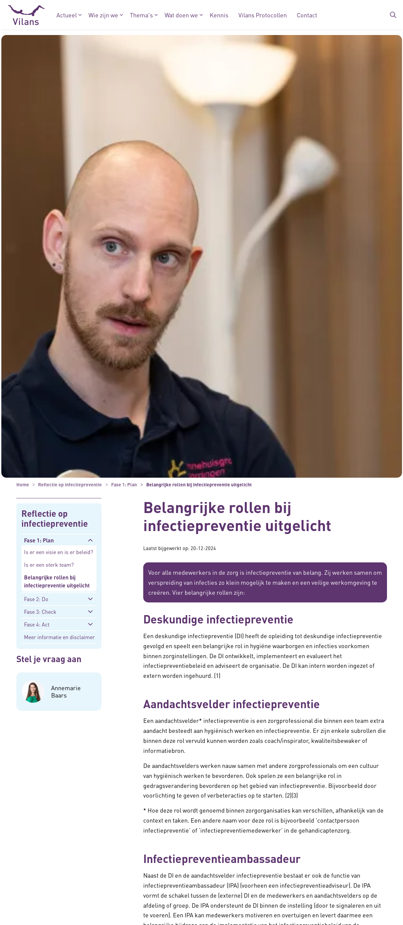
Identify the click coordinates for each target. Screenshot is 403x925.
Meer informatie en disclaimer (59, 636)
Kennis (218, 15)
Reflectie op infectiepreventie (54, 518)
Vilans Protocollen (262, 15)
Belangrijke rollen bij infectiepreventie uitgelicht (57, 581)
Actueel (66, 15)
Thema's (141, 15)
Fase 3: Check (40, 611)
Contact (306, 15)
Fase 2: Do (36, 598)
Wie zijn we (103, 15)
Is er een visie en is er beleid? (58, 551)
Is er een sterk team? (49, 564)
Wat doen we (181, 15)
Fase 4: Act (36, 624)
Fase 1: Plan (39, 540)
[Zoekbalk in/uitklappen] (393, 15)
